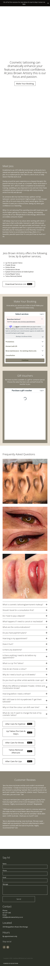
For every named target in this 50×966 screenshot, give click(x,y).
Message (5, 884)
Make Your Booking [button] (25, 83)
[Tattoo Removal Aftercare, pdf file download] (19, 751)
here (24, 4)
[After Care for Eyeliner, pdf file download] (19, 724)
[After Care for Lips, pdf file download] (19, 761)
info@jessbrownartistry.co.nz (13, 917)
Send (19, 899)
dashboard (16, 958)
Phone (5, 870)
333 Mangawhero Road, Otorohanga (15, 927)
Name (4, 863)
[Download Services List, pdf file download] (19, 284)
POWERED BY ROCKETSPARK (10, 963)
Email (4, 877)
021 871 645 (7, 913)
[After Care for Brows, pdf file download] (19, 742)
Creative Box (29, 958)
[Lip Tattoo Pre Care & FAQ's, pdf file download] (19, 732)
